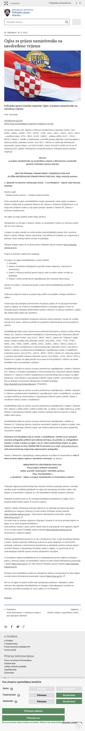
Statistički (8, 706)
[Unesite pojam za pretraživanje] (15, 22)
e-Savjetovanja (10, 644)
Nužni (6, 694)
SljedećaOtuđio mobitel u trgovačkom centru (63, 611)
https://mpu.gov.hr (12, 517)
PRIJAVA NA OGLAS (13, 121)
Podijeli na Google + (23, 626)
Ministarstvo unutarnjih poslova (17, 683)
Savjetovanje (10, 663)
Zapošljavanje (10, 669)
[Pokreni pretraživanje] (66, 22)
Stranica (7, 598)
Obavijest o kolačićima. (72, 722)
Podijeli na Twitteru (17, 626)
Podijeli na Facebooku (11, 626)
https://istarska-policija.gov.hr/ (17, 514)
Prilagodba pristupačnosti (60, 3)
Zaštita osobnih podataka (15, 666)
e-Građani (8, 640)
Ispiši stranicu (5, 626)
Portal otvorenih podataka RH (17, 647)
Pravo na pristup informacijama (17, 660)
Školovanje (9, 673)
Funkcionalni (9, 700)
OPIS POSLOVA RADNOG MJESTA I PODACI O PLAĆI (29, 124)
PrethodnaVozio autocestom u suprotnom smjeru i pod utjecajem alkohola (23, 612)
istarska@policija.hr (69, 446)
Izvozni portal (10, 650)
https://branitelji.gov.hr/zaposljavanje (20, 384)
